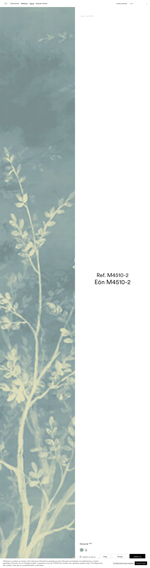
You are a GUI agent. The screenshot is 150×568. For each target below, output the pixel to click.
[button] (70, 289)
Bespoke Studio (41, 3)
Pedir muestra (105, 511)
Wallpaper (24, 3)
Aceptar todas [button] (141, 563)
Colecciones (14, 3)
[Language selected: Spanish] (131, 3)
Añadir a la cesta (137, 511)
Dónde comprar (121, 3)
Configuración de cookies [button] (123, 563)
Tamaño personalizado (120, 511)
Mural (32, 3)
